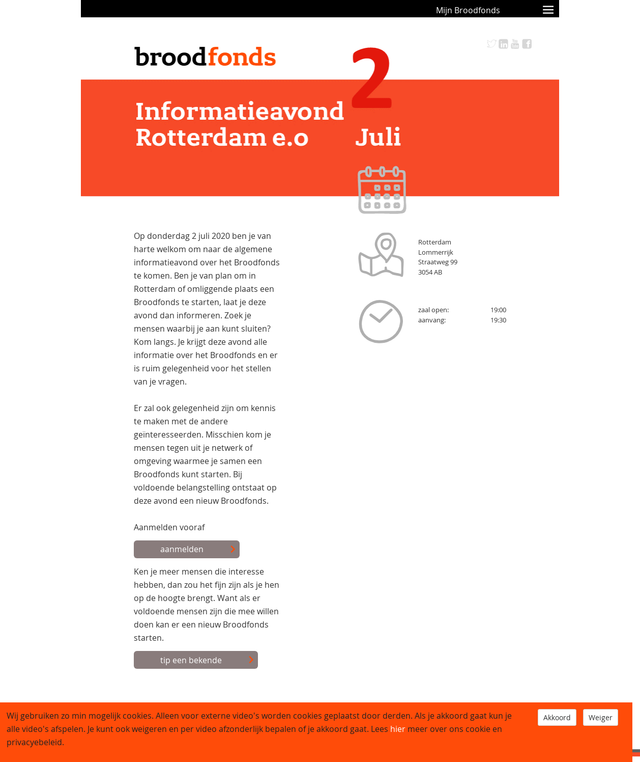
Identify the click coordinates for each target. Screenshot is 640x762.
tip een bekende (207, 661)
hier (397, 728)
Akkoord (557, 717)
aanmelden (198, 549)
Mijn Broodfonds (468, 10)
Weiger (601, 717)
